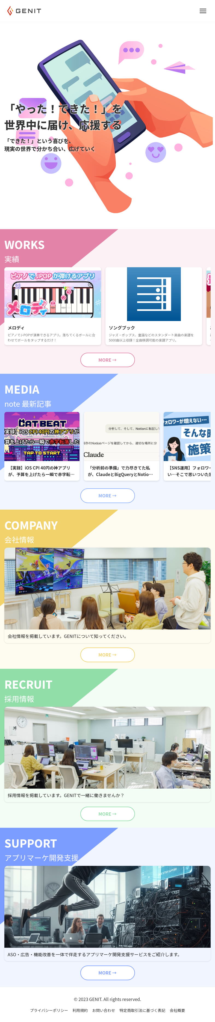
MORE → (107, 359)
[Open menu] (203, 10)
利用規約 (80, 1010)
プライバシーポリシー (49, 1010)
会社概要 (177, 1010)
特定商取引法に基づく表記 (142, 1010)
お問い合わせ (103, 1010)
